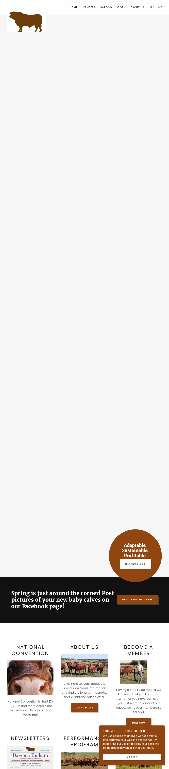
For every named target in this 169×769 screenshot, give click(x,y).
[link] (26, 5)
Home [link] (74, 7)
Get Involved (135, 564)
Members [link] (89, 7)
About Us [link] (137, 7)
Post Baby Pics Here (137, 599)
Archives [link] (156, 7)
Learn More (84, 707)
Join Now (139, 722)
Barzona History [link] (113, 7)
